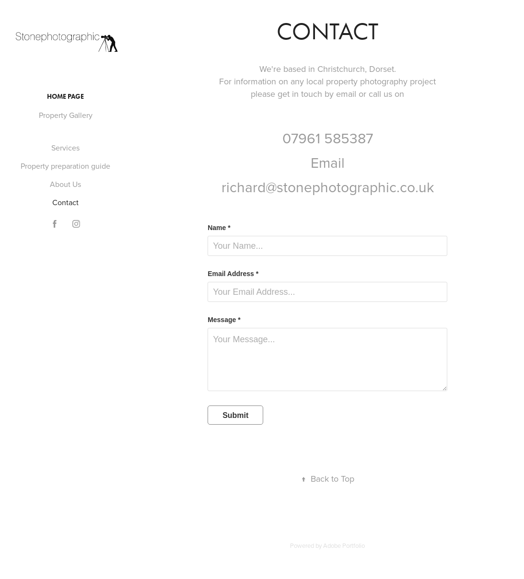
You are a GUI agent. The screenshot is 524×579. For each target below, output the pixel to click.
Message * (224, 319)
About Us (65, 184)
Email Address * (233, 273)
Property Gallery (66, 115)
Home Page (65, 97)
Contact (65, 202)
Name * (219, 227)
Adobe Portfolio (344, 545)
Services (65, 147)
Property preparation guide (65, 166)
